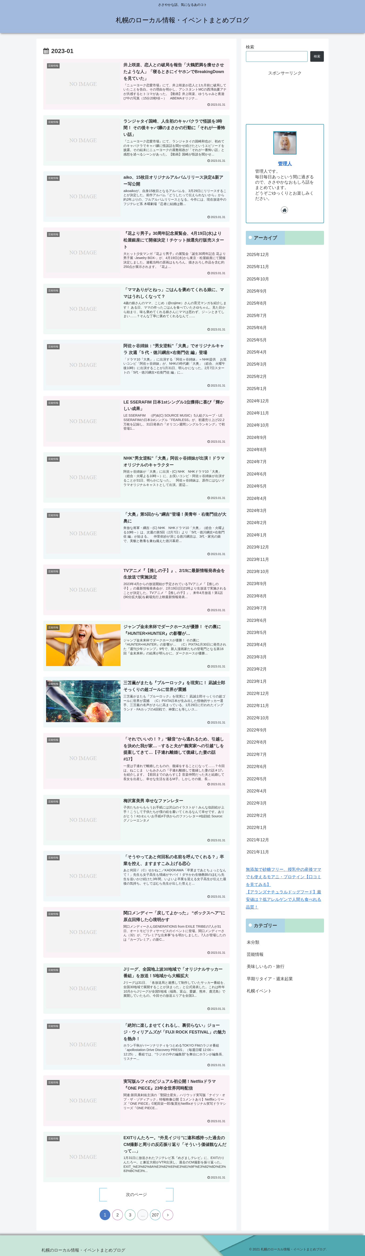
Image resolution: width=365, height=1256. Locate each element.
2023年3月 (257, 657)
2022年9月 (257, 730)
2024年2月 (257, 522)
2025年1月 (257, 388)
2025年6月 (257, 327)
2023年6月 (257, 620)
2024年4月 (257, 498)
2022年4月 (257, 791)
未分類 (253, 942)
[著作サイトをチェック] (284, 209)
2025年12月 (258, 254)
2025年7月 (257, 315)
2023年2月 (257, 669)
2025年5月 (257, 340)
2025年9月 (257, 291)
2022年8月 (257, 742)
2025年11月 (258, 266)
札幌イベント (259, 991)
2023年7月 (257, 608)
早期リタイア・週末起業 (270, 979)
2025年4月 (257, 352)
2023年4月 (257, 644)
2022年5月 (257, 779)
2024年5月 (257, 486)
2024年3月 (257, 510)
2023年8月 (257, 596)
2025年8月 (257, 303)
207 (155, 1215)
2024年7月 (257, 461)
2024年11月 (258, 413)
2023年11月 (258, 559)
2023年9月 (257, 583)
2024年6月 (257, 474)
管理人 (285, 163)
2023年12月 (258, 547)
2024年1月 (257, 535)
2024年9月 (257, 437)
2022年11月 (258, 705)
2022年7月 (257, 754)
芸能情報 (255, 954)
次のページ (136, 1194)
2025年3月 (257, 364)
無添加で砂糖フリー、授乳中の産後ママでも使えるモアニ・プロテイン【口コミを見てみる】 (283, 877)
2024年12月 (258, 401)
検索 (250, 47)
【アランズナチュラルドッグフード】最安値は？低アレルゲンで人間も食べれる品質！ (283, 899)
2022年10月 (258, 718)
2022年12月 (258, 693)
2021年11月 (258, 852)
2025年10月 (258, 279)
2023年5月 (257, 632)
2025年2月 (257, 376)
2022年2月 (257, 815)
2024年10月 (258, 425)
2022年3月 (257, 803)
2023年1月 (257, 681)
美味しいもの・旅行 (265, 966)
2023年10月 (258, 571)
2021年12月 (258, 840)
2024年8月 (257, 449)
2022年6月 (257, 766)
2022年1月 (257, 827)
